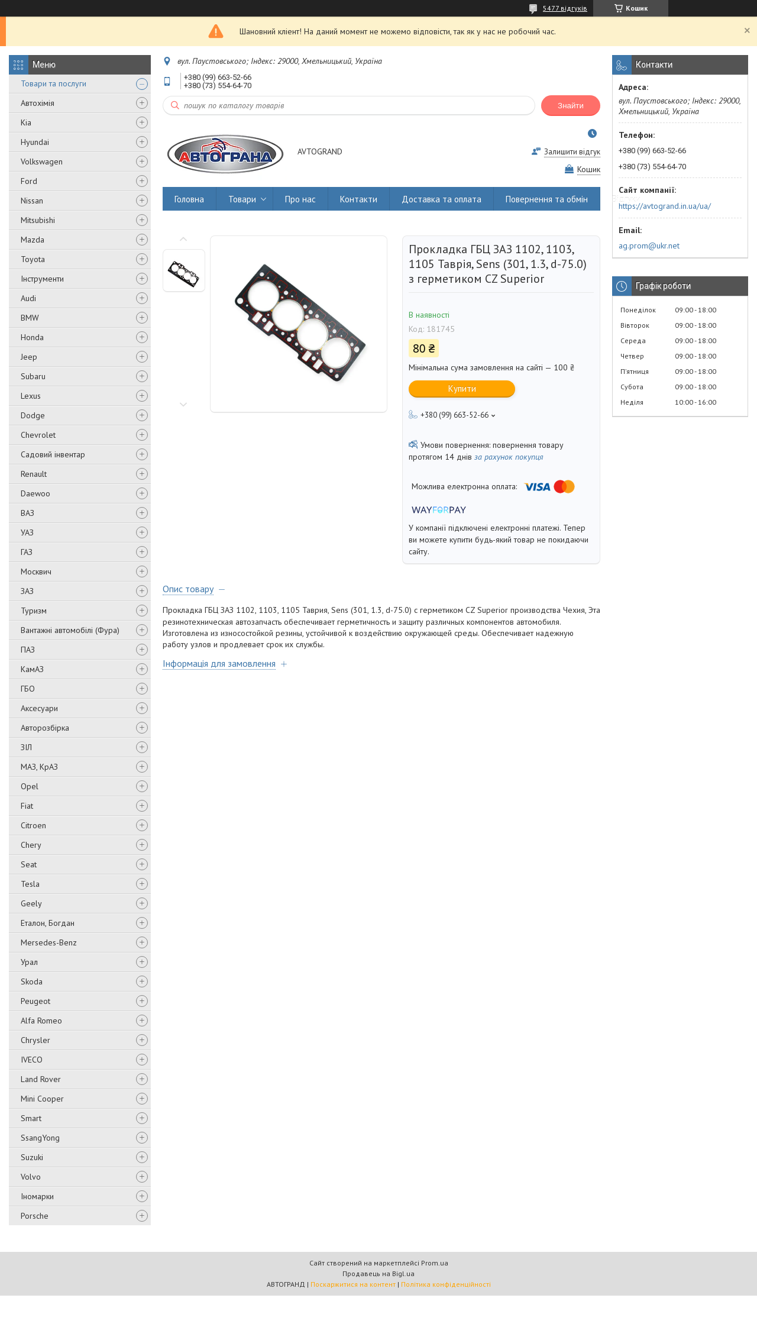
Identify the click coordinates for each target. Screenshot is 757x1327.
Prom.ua (434, 1262)
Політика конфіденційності (446, 1284)
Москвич (36, 571)
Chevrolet (38, 435)
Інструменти (42, 278)
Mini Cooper (42, 1098)
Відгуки (626, 199)
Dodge (33, 415)
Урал (29, 962)
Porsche (34, 1215)
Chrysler (35, 1040)
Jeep (29, 356)
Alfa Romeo (41, 1020)
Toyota (33, 259)
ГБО (28, 688)
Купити (462, 388)
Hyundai (35, 142)
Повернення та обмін (547, 199)
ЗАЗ (27, 591)
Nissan (32, 200)
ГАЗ (27, 552)
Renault (34, 474)
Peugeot (35, 1001)
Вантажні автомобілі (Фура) (70, 630)
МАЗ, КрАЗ (39, 766)
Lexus (31, 395)
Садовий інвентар (53, 454)
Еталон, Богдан (48, 923)
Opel (29, 786)
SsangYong (40, 1137)
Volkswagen (42, 161)
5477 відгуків (565, 8)
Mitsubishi (38, 220)
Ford (29, 181)
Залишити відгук (572, 152)
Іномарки (37, 1196)
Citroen (33, 825)
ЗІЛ (26, 747)
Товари (242, 199)
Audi (28, 298)
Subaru (33, 376)
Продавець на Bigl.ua (378, 1273)
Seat (29, 864)
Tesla (30, 884)
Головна (189, 199)
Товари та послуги (53, 83)
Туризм (34, 610)
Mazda (32, 239)
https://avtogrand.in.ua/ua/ (665, 206)
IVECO (32, 1059)
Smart (31, 1118)
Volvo (31, 1176)
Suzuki (32, 1157)
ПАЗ (28, 649)
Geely (31, 903)
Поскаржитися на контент (353, 1284)
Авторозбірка (45, 727)
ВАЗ (27, 513)
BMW (30, 317)
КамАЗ (32, 669)
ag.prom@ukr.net (649, 245)
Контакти (358, 199)
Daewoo (35, 493)
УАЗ (27, 532)
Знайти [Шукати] (571, 105)
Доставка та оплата (441, 199)
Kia (26, 122)
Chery (31, 845)
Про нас (300, 199)
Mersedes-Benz (49, 942)
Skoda (32, 981)
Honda (32, 337)
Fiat (27, 805)
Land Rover (41, 1079)
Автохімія (37, 103)
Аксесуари (39, 708)
